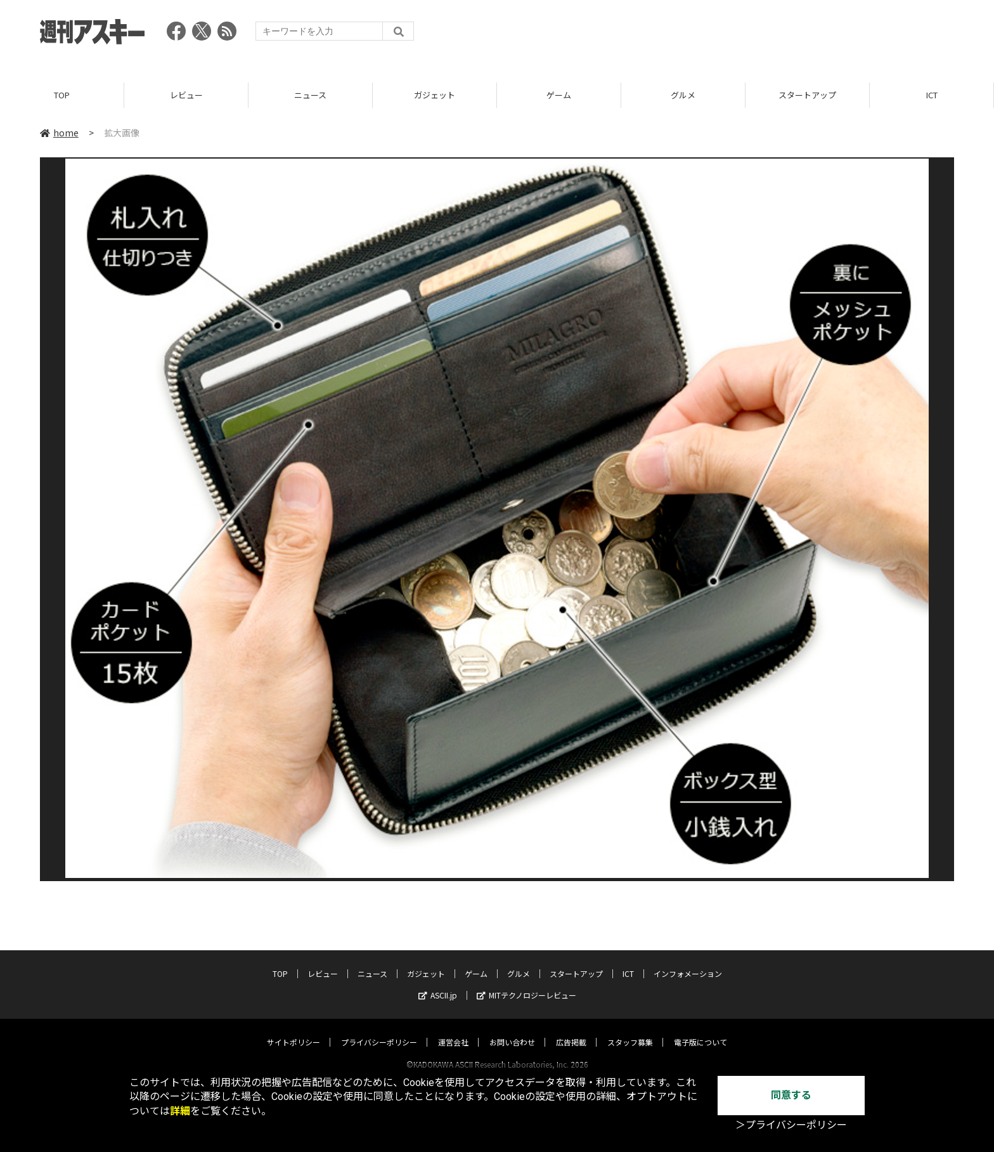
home (59, 132)
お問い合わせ (512, 1029)
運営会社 (453, 1029)
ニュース (310, 95)
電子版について (700, 1029)
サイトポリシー (293, 1029)
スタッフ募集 (630, 1029)
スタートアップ (807, 95)
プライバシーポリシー (379, 1029)
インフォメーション (688, 961)
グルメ (683, 95)
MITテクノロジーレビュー (526, 983)
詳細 (180, 1111)
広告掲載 (571, 1029)
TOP (62, 95)
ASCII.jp (437, 983)
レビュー (186, 95)
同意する (791, 1095)
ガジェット (434, 95)
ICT (932, 95)
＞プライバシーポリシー (791, 1125)
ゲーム (558, 95)
